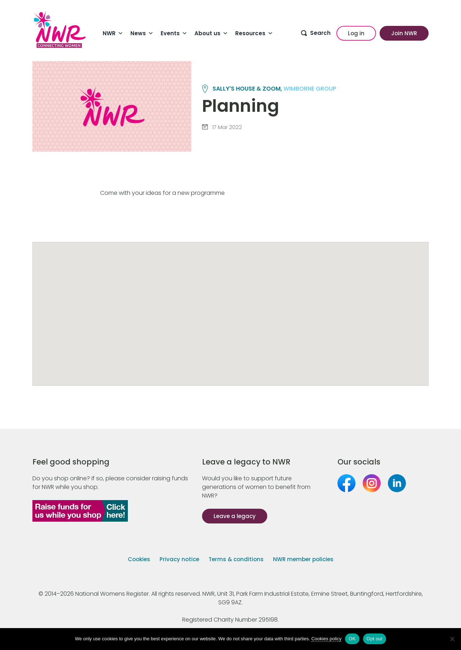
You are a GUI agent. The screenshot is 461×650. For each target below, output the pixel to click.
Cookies (139, 559)
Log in (356, 33)
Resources (254, 33)
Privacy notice (179, 559)
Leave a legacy (235, 516)
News (141, 33)
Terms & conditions (236, 559)
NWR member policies (303, 559)
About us (211, 33)
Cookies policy (326, 638)
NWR (113, 33)
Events (174, 33)
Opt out (374, 638)
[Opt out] (452, 638)
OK (352, 638)
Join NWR (404, 33)
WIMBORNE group (309, 88)
